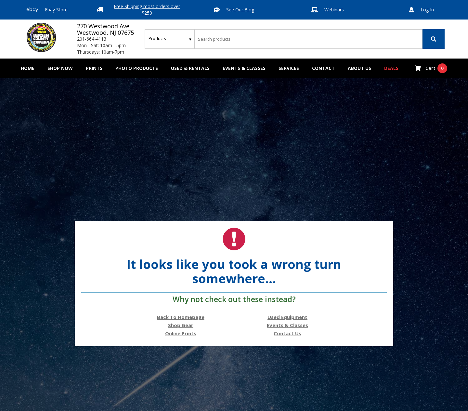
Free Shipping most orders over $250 (147, 9)
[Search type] (170, 38)
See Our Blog (240, 10)
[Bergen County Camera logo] (41, 37)
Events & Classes (244, 68)
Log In (427, 10)
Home (27, 68)
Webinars (334, 10)
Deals (391, 68)
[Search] (433, 39)
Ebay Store (56, 10)
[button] (60, 68)
